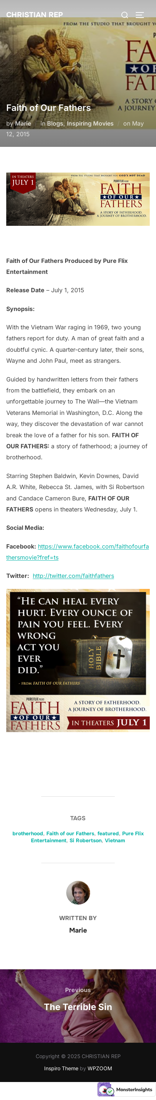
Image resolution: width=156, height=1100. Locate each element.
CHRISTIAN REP (34, 14)
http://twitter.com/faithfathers (73, 575)
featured (108, 833)
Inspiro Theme (61, 1068)
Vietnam (115, 840)
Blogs (55, 123)
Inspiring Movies (90, 123)
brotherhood (28, 833)
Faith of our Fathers (70, 833)
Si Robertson (86, 840)
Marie (23, 123)
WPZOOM (100, 1068)
